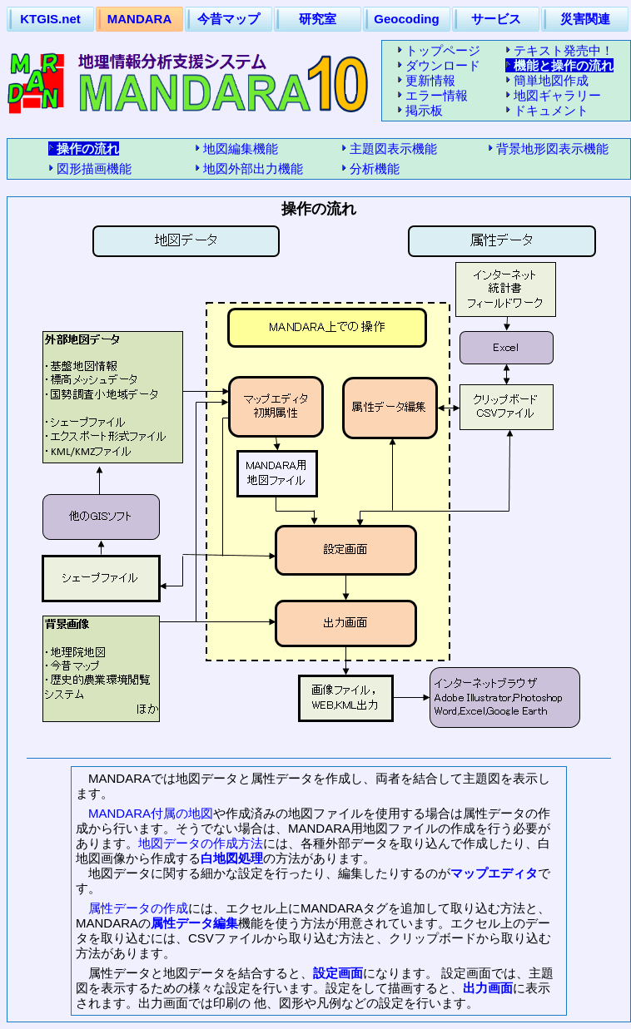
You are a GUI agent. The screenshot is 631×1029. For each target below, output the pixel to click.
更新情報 (430, 80)
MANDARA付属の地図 (150, 813)
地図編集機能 (240, 148)
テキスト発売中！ (564, 50)
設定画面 (338, 973)
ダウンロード (442, 65)
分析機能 (375, 168)
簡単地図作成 (551, 80)
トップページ (442, 50)
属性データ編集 (194, 923)
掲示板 (424, 110)
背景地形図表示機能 (552, 148)
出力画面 (488, 988)
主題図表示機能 (393, 148)
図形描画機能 (94, 168)
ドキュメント (551, 110)
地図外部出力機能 (253, 168)
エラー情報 (436, 95)
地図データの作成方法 (200, 843)
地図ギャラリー (557, 95)
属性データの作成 (138, 908)
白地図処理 (232, 858)
